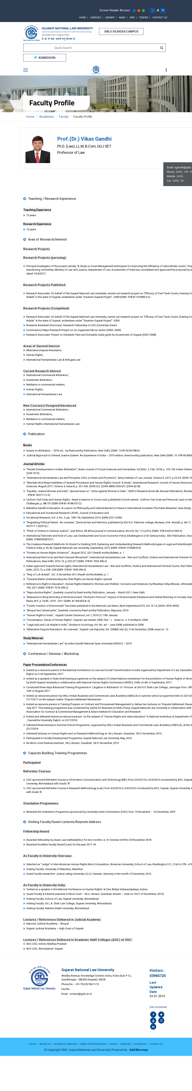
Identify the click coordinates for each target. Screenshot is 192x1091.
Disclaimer (140, 1043)
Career (113, 1043)
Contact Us (159, 18)
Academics (46, 116)
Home (82, 18)
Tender (143, 18)
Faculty (64, 116)
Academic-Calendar (65, 1043)
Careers (95, 18)
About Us (45, 1043)
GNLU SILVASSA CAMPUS (121, 31)
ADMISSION (44, 58)
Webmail (125, 1043)
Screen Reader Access (115, 10)
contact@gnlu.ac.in (81, 993)
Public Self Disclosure (93, 1043)
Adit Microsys (139, 1049)
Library (110, 18)
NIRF (132, 18)
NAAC (122, 18)
